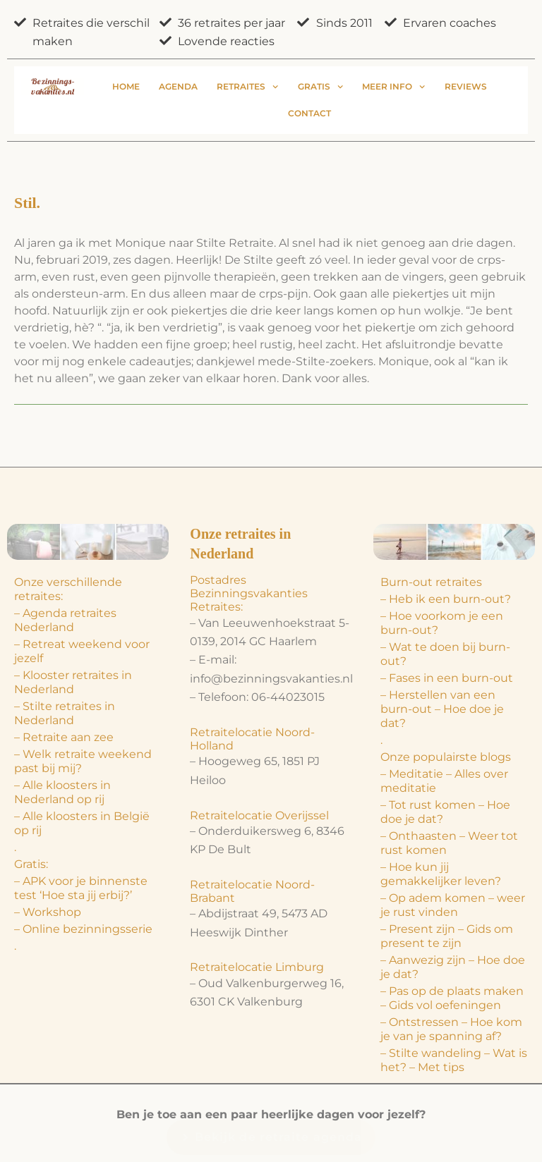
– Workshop (47, 912)
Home (126, 86)
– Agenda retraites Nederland (65, 620)
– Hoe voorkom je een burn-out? (441, 623)
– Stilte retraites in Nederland (64, 713)
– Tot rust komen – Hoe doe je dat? (445, 812)
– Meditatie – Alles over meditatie (444, 781)
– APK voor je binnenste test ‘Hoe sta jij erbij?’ (80, 888)
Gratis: (31, 864)
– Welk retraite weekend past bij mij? (83, 761)
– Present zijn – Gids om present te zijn (446, 936)
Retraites (247, 87)
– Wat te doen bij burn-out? (445, 654)
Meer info (393, 87)
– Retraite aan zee (64, 737)
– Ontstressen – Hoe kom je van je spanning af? (451, 1029)
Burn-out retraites (431, 582)
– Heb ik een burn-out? (445, 599)
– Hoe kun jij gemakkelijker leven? (440, 874)
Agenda (178, 86)
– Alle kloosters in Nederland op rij (62, 792)
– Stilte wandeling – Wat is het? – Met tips (453, 1060)
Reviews (466, 86)
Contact (309, 113)
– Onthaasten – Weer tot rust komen (449, 843)
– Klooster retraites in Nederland (73, 682)
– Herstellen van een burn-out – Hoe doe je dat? (442, 709)
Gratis (320, 87)
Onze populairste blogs (445, 757)
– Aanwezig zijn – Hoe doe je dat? (452, 967)
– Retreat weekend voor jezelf (82, 651)
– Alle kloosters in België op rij (82, 823)
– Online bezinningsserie (83, 929)
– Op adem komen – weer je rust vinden (452, 905)
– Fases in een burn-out (446, 678)
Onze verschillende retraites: (68, 589)
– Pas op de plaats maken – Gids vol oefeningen (452, 998)
